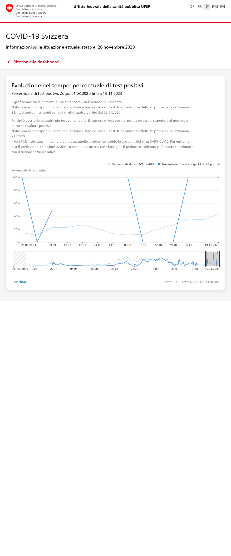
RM (215, 6)
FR (200, 6)
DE (192, 6)
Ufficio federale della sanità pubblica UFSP (112, 6)
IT (207, 6)
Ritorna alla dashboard (32, 62)
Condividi (19, 282)
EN (222, 6)
